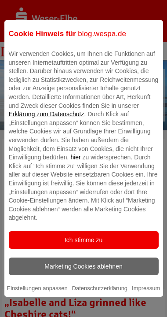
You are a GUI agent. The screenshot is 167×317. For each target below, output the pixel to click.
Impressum (146, 294)
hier (75, 163)
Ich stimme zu (83, 246)
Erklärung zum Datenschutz (46, 120)
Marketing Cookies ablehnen (83, 272)
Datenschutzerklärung (99, 294)
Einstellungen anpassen (37, 294)
